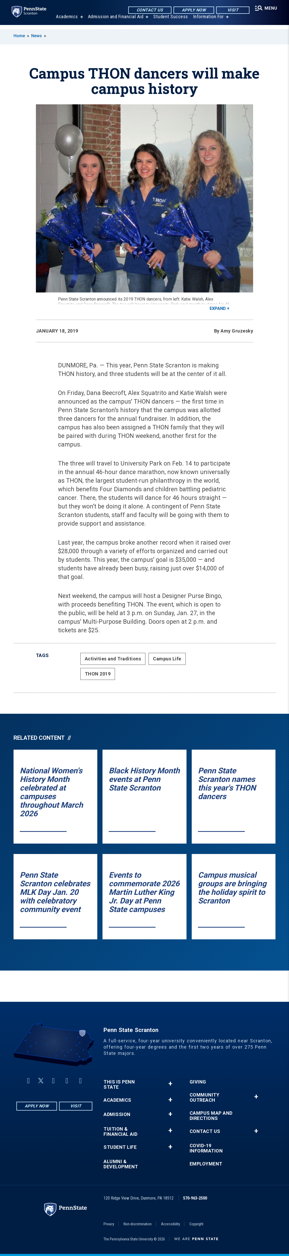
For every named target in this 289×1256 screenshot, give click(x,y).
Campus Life (167, 658)
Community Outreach (205, 1097)
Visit (231, 10)
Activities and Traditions (113, 658)
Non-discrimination (138, 1224)
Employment (206, 1163)
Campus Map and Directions (211, 1116)
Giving (198, 1082)
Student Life (120, 1147)
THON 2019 (98, 674)
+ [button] (170, 1083)
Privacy (109, 1224)
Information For (207, 20)
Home (19, 35)
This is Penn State (119, 1084)
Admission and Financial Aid (115, 20)
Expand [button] (218, 308)
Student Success (169, 20)
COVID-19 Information (206, 1148)
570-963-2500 (195, 1198)
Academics (66, 20)
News (36, 35)
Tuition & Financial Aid (121, 1131)
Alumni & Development (121, 1164)
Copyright (196, 1224)
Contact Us (148, 10)
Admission (117, 1114)
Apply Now (193, 10)
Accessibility (170, 1224)
